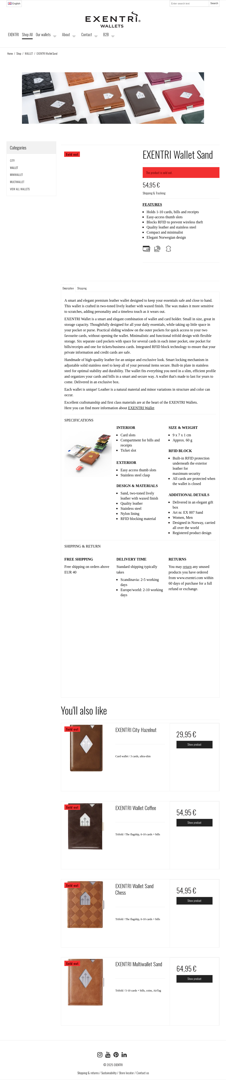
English (14, 3)
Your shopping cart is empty (191, 39)
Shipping (82, 288)
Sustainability (108, 1072)
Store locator (126, 1072)
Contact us (142, 1072)
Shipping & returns (88, 1072)
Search (214, 3)
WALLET (14, 167)
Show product (194, 744)
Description (68, 288)
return (187, 567)
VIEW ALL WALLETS (20, 189)
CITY (12, 160)
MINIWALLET (16, 174)
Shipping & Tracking (154, 192)
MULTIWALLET (17, 182)
